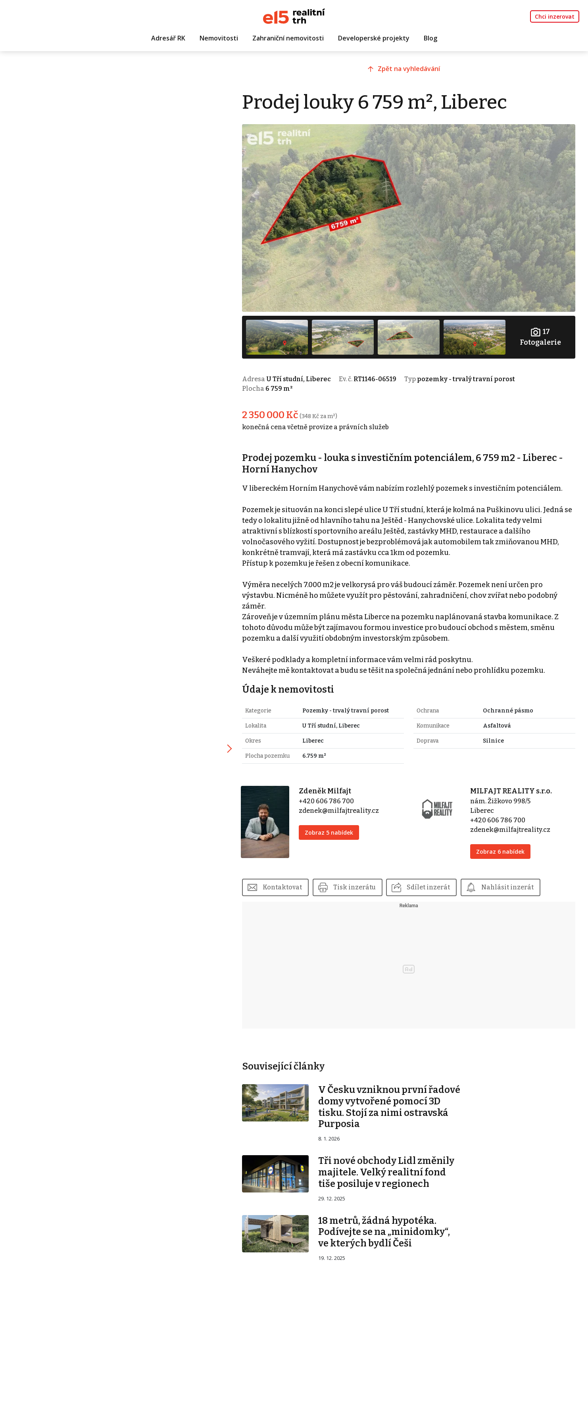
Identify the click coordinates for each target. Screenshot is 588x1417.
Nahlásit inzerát (514, 884)
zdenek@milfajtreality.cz (344, 808)
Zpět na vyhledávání (411, 70)
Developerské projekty (373, 38)
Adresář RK (168, 38)
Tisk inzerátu (360, 884)
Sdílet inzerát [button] (434, 884)
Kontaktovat (288, 884)
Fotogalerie (540, 334)
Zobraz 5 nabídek (333, 829)
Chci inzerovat (555, 16)
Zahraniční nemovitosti (288, 38)
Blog (430, 38)
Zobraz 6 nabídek (502, 849)
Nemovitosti (219, 38)
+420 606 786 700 (331, 798)
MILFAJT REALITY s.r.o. (513, 788)
